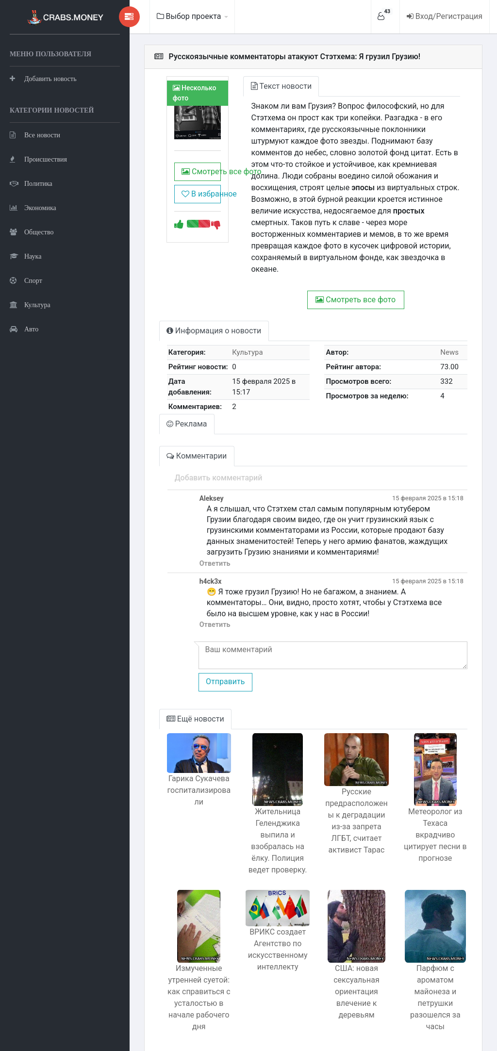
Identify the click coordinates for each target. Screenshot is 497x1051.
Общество (31, 279)
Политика (31, 230)
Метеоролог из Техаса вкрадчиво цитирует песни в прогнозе (431, 802)
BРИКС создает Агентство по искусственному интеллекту (257, 927)
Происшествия (38, 206)
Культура (30, 352)
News (446, 329)
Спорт (26, 327)
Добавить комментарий (186, 451)
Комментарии (165, 429)
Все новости (35, 182)
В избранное (173, 203)
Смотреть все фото (173, 181)
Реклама (155, 397)
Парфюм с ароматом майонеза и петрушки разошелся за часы (431, 965)
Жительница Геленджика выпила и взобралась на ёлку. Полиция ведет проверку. (257, 814)
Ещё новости (164, 692)
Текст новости (258, 86)
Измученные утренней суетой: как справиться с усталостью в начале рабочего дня (170, 970)
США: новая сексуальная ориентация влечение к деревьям (344, 965)
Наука (25, 303)
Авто (24, 376)
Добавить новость (43, 101)
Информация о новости (182, 307)
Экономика (33, 255)
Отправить (192, 655)
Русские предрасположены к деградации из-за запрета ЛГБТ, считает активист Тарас (344, 801)
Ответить (182, 537)
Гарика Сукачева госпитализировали (171, 768)
